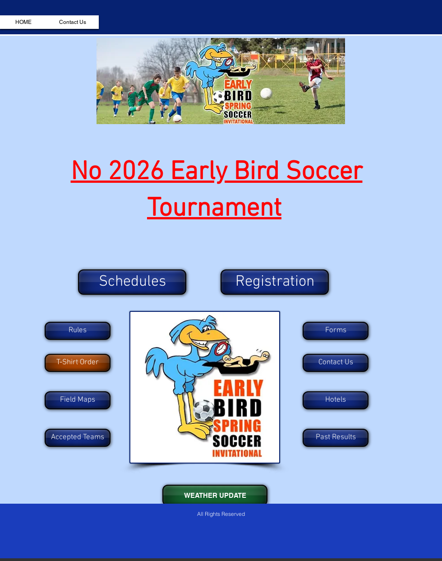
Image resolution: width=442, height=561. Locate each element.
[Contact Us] (335, 363)
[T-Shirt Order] (77, 363)
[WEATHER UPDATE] (214, 495)
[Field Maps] (77, 400)
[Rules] (77, 331)
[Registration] (275, 282)
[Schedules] (132, 282)
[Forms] (335, 331)
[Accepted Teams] (77, 438)
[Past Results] (335, 438)
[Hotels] (335, 400)
